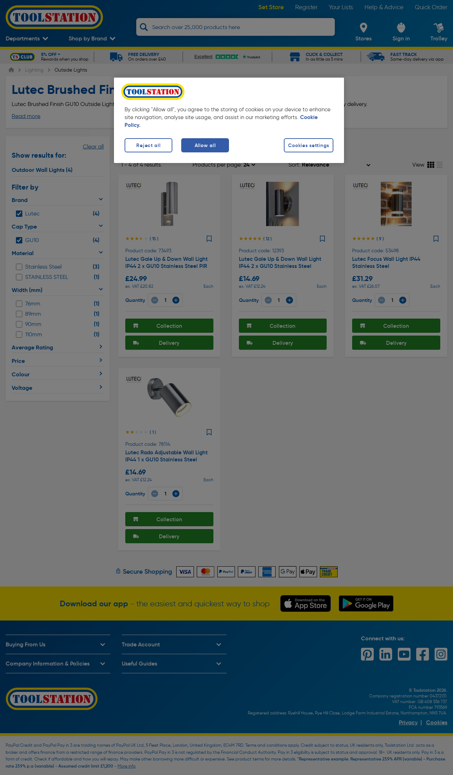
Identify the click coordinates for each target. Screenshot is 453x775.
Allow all (205, 145)
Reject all (148, 145)
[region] (229, 120)
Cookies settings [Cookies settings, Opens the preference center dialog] (308, 145)
